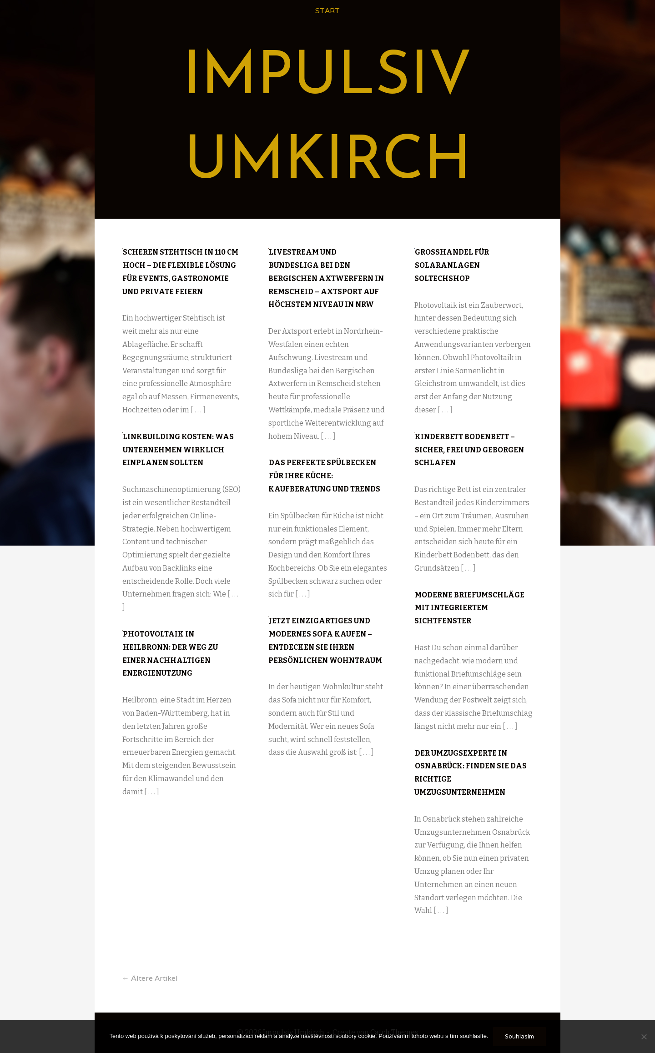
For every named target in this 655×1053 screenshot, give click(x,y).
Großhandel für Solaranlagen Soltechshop (451, 265)
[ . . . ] (198, 410)
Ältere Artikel (150, 978)
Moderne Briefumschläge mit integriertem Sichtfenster (469, 608)
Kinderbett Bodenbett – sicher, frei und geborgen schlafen (469, 449)
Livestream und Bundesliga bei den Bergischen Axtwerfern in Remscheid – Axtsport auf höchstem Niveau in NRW (326, 278)
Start (327, 10)
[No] (643, 1036)
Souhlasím (519, 1036)
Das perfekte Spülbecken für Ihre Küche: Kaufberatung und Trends (324, 475)
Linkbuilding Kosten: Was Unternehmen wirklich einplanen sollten (178, 449)
